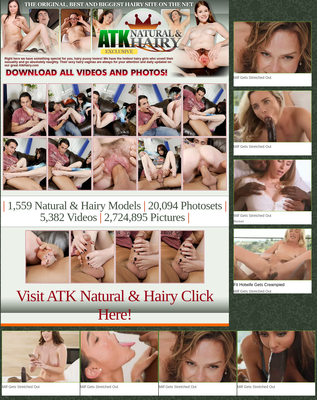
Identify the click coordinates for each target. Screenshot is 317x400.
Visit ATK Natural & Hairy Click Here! (114, 305)
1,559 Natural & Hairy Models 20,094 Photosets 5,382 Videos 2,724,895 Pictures (115, 211)
